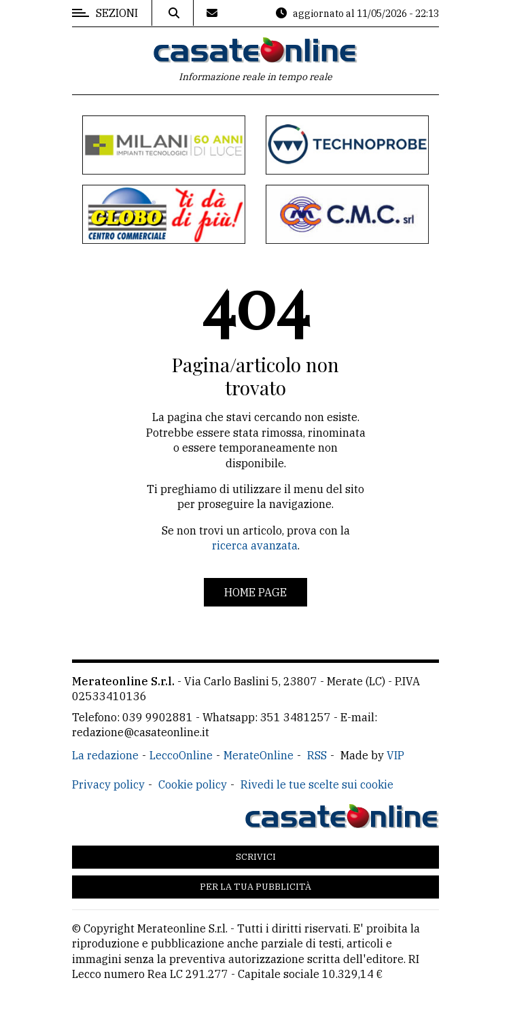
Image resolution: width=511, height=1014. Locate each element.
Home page (255, 592)
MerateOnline (259, 755)
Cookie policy (192, 784)
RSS (317, 755)
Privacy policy (108, 784)
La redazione (105, 755)
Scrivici (256, 857)
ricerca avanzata (255, 545)
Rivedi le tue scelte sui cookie (317, 784)
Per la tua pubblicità (255, 886)
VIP (395, 755)
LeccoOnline (181, 755)
